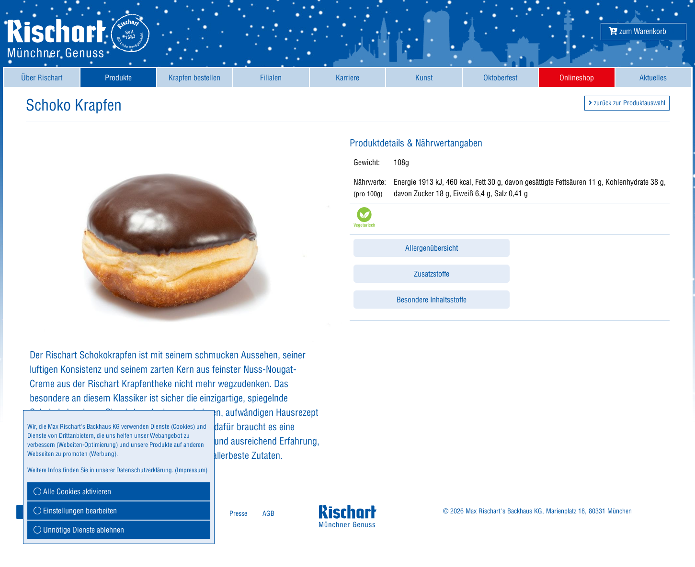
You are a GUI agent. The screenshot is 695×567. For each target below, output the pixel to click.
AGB (268, 513)
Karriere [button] (347, 77)
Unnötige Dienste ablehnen (79, 529)
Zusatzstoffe (431, 273)
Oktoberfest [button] (500, 77)
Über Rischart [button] (41, 77)
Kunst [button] (424, 77)
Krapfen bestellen (194, 77)
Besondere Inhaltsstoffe (432, 299)
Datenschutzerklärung (144, 470)
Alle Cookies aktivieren (72, 491)
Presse (238, 513)
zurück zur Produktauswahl (627, 103)
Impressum (191, 470)
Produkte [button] (118, 77)
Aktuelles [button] (653, 77)
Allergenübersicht (431, 248)
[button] (637, 31)
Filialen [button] (271, 77)
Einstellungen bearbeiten (75, 510)
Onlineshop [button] (576, 77)
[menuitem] (42, 77)
